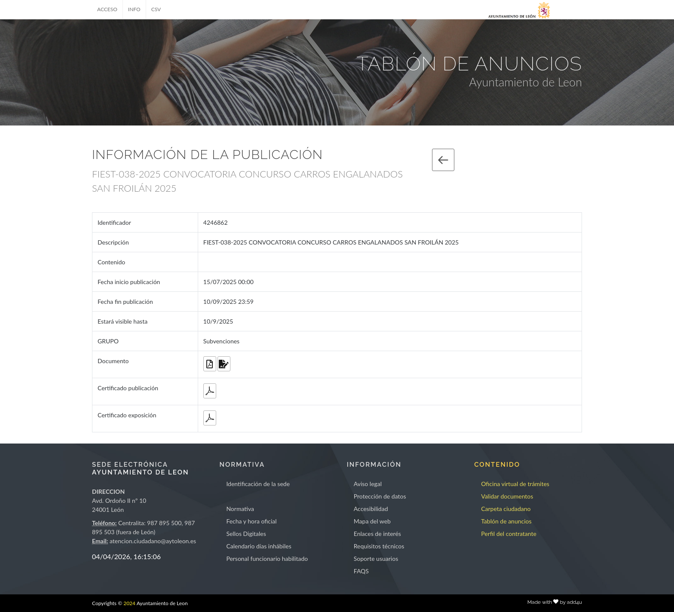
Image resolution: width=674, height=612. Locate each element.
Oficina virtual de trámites (515, 483)
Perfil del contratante (508, 533)
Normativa (240, 508)
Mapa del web (372, 521)
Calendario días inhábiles (258, 546)
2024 (129, 603)
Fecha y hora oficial (251, 521)
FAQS (361, 571)
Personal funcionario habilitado (267, 558)
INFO (134, 9)
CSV (156, 9)
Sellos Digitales (246, 533)
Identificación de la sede (258, 483)
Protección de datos (380, 496)
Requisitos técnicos (379, 546)
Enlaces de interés (377, 533)
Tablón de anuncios (506, 521)
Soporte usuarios (376, 558)
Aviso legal (368, 483)
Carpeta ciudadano (505, 508)
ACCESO (107, 9)
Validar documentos (507, 496)
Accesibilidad (371, 508)
